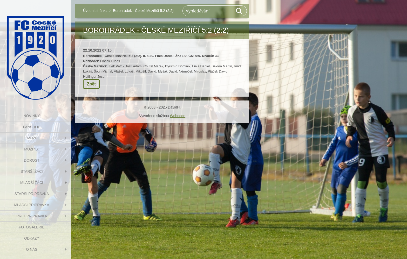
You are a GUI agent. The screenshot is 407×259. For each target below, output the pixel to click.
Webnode (177, 116)
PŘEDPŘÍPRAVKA (31, 216)
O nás (31, 249)
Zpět (91, 84)
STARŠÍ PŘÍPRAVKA (32, 194)
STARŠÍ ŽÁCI (32, 171)
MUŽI (31, 138)
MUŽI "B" (31, 149)
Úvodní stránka (95, 11)
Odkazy (31, 238)
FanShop (31, 127)
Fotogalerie (31, 227)
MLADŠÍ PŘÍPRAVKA (31, 205)
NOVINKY (31, 116)
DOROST (31, 160)
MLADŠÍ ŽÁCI (31, 183)
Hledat (239, 11)
